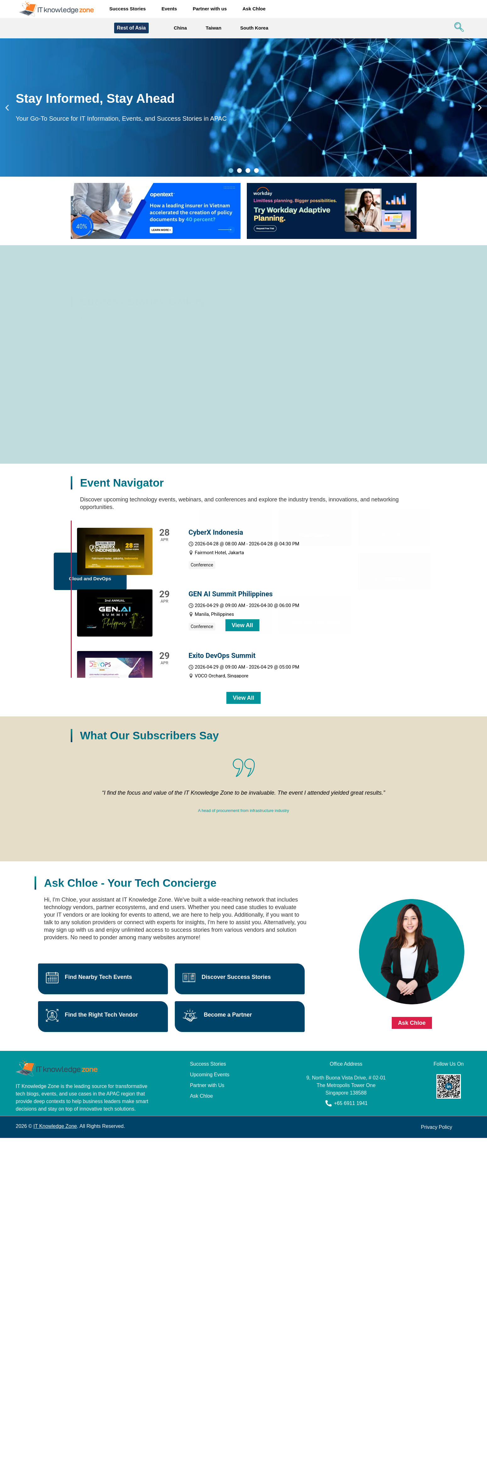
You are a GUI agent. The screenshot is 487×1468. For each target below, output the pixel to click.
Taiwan (213, 28)
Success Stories (127, 8)
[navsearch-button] (457, 28)
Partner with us (210, 8)
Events (169, 8)
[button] (7, 108)
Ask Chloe (253, 8)
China (180, 28)
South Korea (254, 28)
